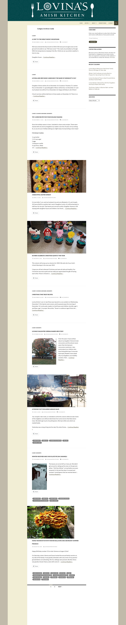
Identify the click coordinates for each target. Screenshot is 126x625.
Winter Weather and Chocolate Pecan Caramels (53, 479)
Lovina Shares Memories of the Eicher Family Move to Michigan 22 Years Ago (101, 69)
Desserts (49, 123)
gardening (54, 605)
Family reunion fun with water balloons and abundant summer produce (53, 568)
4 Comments (61, 434)
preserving (70, 605)
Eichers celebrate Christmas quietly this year (54, 269)
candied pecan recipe (55, 462)
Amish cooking (37, 601)
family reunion (37, 605)
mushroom (62, 605)
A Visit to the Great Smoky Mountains (52, 40)
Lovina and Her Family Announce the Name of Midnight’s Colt (50, 84)
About (93, 23)
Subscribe (93, 42)
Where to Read (102, 23)
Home (81, 23)
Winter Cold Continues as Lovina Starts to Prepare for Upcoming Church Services (100, 74)
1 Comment (64, 45)
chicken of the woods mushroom (42, 603)
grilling (65, 462)
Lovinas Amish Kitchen (52, 45)
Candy (34, 35)
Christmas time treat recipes (54, 309)
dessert (72, 603)
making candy (37, 464)
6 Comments (64, 132)
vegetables (45, 607)
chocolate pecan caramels (41, 525)
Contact (110, 23)
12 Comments (64, 353)
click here (112, 57)
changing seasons (64, 523)
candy (69, 601)
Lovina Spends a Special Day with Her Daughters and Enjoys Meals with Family (102, 83)
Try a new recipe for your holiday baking (52, 127)
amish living (54, 601)
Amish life (45, 462)
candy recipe (53, 523)
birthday (62, 601)
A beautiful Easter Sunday (52, 207)
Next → (60, 615)
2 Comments (64, 90)
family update (54, 525)
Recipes (87, 23)
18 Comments (65, 313)
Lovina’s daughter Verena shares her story (52, 348)
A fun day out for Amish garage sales (50, 429)
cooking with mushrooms (61, 603)
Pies (43, 562)
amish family (37, 462)
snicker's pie (37, 607)
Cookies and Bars (41, 123)
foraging (46, 605)
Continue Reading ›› (49, 60)
